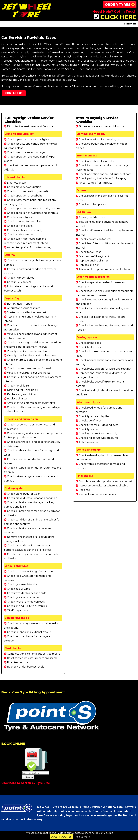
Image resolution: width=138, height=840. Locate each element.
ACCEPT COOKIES (61, 836)
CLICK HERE (115, 17)
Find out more (82, 836)
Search (28, 776)
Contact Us (14, 93)
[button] (130, 23)
